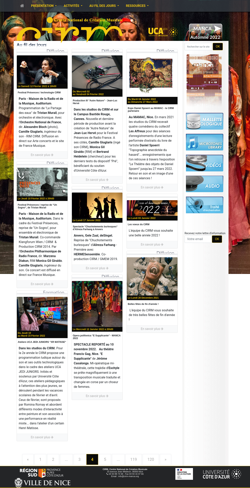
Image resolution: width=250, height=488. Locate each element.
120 (150, 459)
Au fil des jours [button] (103, 6)
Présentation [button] (42, 6)
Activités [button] (72, 6)
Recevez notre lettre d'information (205, 233)
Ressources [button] (136, 6)
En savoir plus (42, 155)
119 (133, 459)
